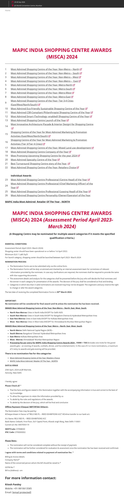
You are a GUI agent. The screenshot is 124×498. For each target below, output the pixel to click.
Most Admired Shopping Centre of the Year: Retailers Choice (43, 167)
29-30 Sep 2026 (19, 2)
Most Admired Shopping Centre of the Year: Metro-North (41, 85)
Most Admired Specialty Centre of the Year (34, 159)
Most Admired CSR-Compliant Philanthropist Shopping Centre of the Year (50, 112)
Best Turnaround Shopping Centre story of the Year (39, 163)
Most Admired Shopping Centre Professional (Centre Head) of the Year (49, 179)
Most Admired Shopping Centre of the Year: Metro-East (40, 96)
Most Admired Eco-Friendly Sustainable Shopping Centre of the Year (48, 108)
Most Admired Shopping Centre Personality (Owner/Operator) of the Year (50, 195)
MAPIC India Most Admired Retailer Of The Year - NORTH (37, 201)
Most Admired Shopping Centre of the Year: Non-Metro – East (44, 81)
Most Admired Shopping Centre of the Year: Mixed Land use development (51, 147)
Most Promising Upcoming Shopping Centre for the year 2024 (44, 155)
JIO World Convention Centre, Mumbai (28, 5)
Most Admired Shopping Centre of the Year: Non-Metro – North (45, 69)
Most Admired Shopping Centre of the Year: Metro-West (41, 92)
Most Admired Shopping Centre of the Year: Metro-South (41, 89)
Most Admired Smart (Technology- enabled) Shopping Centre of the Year (50, 116)
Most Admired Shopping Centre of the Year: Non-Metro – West (44, 77)
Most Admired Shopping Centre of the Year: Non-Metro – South (45, 73)
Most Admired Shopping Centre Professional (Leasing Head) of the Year (49, 191)
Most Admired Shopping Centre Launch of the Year (38, 120)
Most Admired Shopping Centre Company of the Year (39, 151)
